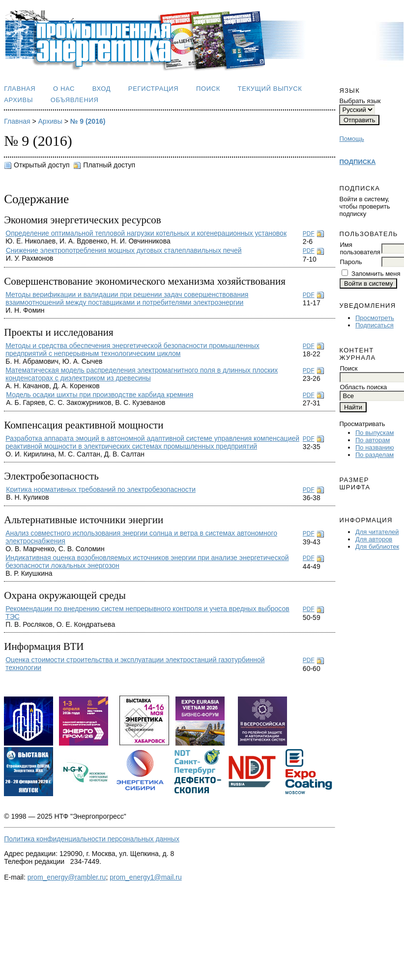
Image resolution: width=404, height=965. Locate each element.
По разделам (374, 454)
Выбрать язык (359, 101)
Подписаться (374, 325)
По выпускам (374, 432)
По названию (374, 447)
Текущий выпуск (270, 88)
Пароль (351, 262)
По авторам (372, 440)
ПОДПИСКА (357, 161)
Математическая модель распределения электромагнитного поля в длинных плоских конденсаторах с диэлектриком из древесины (141, 374)
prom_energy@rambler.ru (67, 877)
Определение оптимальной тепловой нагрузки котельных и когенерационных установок (146, 233)
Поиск (208, 88)
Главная (19, 88)
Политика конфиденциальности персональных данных (91, 839)
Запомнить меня (375, 273)
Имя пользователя (360, 248)
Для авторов (373, 539)
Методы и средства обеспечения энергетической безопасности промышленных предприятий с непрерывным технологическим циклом (132, 349)
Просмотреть (374, 318)
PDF (309, 233)
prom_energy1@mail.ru (146, 877)
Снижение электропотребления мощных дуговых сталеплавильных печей (124, 250)
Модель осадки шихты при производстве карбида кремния (99, 395)
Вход (101, 88)
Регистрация (153, 88)
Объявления (75, 100)
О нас (64, 88)
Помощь (351, 138)
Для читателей (377, 532)
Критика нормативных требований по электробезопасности (101, 489)
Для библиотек (377, 546)
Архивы (18, 100)
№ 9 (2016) (88, 121)
